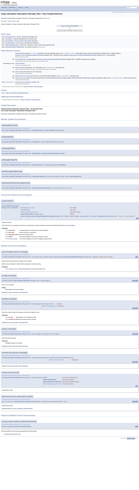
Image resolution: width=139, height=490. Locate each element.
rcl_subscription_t (9, 82)
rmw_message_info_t (50, 67)
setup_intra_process (20, 78)
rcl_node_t (33, 53)
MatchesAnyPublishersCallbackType (14, 47)
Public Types (114, 12)
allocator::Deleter (19, 41)
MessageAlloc (8, 39)
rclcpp (2, 10)
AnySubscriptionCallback (94, 53)
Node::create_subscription (68, 225)
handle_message (19, 67)
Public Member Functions (122, 12)
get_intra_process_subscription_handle (25, 82)
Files (27, 8)
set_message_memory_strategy (23, 59)
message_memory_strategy (15, 269)
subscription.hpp (13, 21)
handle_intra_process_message (23, 76)
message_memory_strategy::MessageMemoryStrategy (29, 55)
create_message (19, 63)
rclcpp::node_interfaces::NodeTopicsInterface (16, 93)
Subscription (15, 10)
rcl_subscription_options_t (69, 53)
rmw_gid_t (40, 47)
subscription (8, 10)
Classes (21, 8)
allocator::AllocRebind (22, 36)
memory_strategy (12, 238)
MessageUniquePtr (10, 43)
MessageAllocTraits (10, 36)
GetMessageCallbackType (12, 45)
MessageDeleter (9, 41)
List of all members (135, 12)
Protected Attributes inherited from (20, 99)
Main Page (4, 7)
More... (49, 18)
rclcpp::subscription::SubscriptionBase (33, 86)
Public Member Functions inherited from (22, 86)
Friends (129, 12)
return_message (19, 71)
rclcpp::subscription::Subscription (13, 130)
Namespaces (13, 8)
